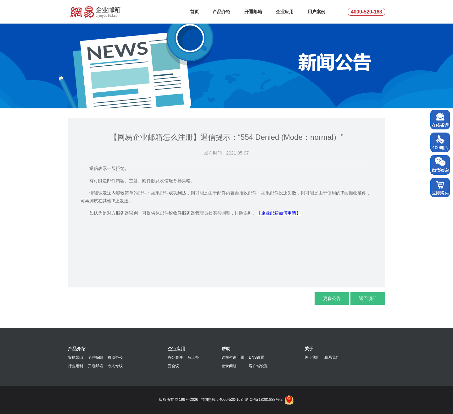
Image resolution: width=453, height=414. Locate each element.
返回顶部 (368, 298)
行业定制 (75, 366)
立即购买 (440, 188)
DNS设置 (256, 357)
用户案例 (316, 11)
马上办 (193, 357)
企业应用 (285, 11)
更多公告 (332, 298)
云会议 (173, 366)
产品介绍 (221, 11)
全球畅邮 (95, 357)
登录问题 (229, 366)
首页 (194, 11)
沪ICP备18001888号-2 (263, 399)
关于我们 (312, 357)
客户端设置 (258, 366)
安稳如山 (75, 357)
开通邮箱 (253, 11)
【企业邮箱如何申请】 (279, 213)
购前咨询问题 (232, 357)
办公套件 (175, 357)
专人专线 (115, 366)
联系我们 (331, 357)
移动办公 (115, 357)
